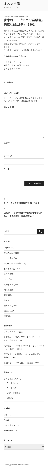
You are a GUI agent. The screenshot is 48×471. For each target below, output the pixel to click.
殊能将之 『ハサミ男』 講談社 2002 (21, 363)
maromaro (23, 16)
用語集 (7, 290)
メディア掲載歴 (13, 393)
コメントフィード (11, 425)
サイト (7, 169)
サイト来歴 (12, 388)
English (7, 248)
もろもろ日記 (9, 269)
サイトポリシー (13, 383)
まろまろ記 (12, 4)
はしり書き (8, 258)
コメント (9, 107)
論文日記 (8, 311)
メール (8, 156)
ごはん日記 (8, 253)
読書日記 (10, 82)
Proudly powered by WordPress (16, 465)
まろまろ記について (12, 379)
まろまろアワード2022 (13, 332)
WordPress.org (10, 430)
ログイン (8, 415)
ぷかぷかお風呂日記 (12, 263)
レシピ (7, 279)
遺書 (6, 316)
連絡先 (10, 398)
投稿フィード (9, 420)
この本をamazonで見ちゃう (16, 56)
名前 (7, 143)
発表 (6, 295)
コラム (7, 274)
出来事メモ (8, 284)
